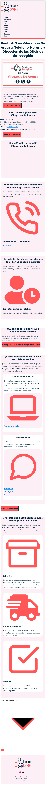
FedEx (6, 30)
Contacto (22, 780)
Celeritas (7, 19)
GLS (5, 21)
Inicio (6, 17)
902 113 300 (7, 246)
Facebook (8, 488)
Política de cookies (21, 778)
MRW (6, 25)
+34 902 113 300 (12, 127)
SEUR (6, 28)
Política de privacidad (21, 777)
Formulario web (11, 426)
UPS (5, 32)
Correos (7, 34)
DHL (5, 23)
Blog (5, 36)
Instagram (9, 491)
